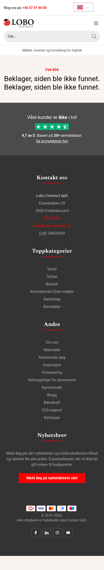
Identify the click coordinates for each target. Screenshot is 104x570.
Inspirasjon (52, 365)
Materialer (52, 350)
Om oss (52, 342)
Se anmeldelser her (52, 141)
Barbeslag (52, 299)
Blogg (52, 395)
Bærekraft (52, 402)
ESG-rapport (52, 410)
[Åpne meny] (96, 23)
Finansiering (52, 372)
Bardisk (52, 284)
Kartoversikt (52, 387)
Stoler (52, 269)
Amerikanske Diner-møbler (52, 291)
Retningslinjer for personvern (52, 380)
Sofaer (52, 276)
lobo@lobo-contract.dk (52, 226)
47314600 (52, 218)
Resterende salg (52, 357)
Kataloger (52, 417)
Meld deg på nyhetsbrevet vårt (52, 478)
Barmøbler (52, 306)
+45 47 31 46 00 (35, 8)
